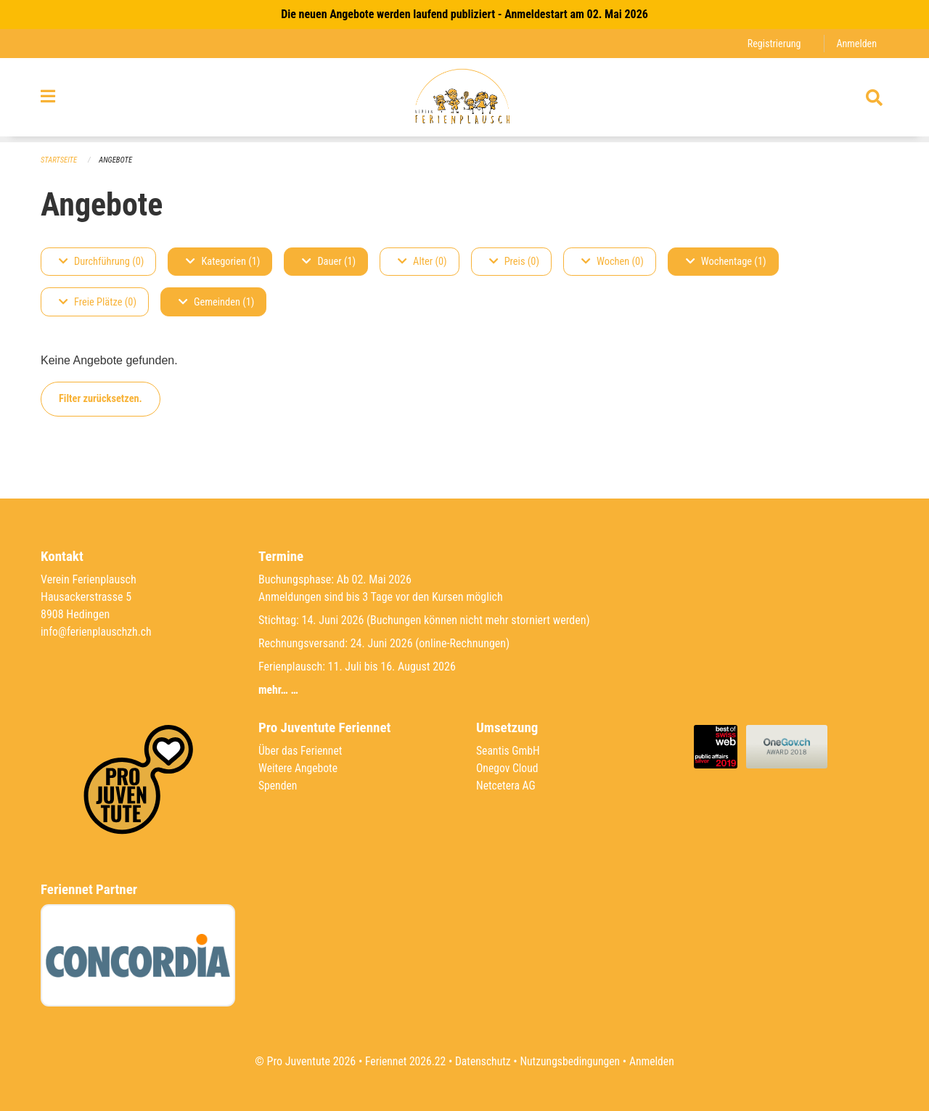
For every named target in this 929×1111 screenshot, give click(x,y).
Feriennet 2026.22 (402, 1061)
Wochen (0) (612, 261)
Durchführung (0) (101, 261)
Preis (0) (514, 261)
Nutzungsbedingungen (571, 1061)
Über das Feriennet (301, 751)
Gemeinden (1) (216, 302)
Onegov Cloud (508, 768)
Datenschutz (482, 1061)
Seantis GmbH (508, 751)
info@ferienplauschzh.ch (97, 632)
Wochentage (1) (726, 261)
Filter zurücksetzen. (100, 399)
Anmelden (856, 43)
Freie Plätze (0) (97, 302)
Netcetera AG (506, 785)
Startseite (59, 160)
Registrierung (772, 43)
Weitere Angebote (299, 768)
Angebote (117, 160)
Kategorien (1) (223, 261)
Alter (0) (422, 261)
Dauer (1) (329, 261)
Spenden (278, 785)
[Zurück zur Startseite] (464, 100)
